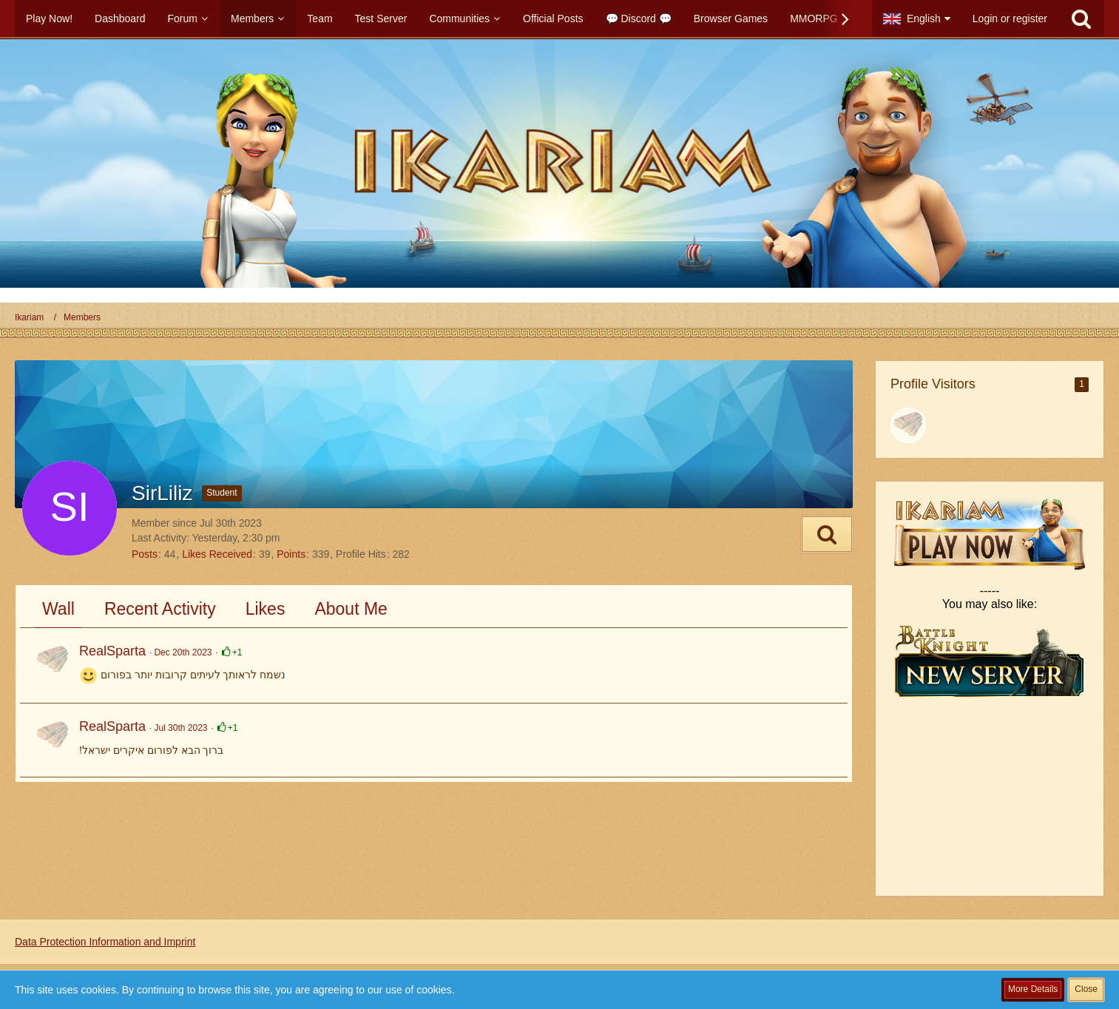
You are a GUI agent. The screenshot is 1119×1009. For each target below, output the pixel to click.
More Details (1033, 989)
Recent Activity (160, 608)
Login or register (1010, 18)
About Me (350, 608)
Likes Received (217, 554)
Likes (265, 608)
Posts (145, 554)
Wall (58, 608)
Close (1086, 989)
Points (291, 554)
